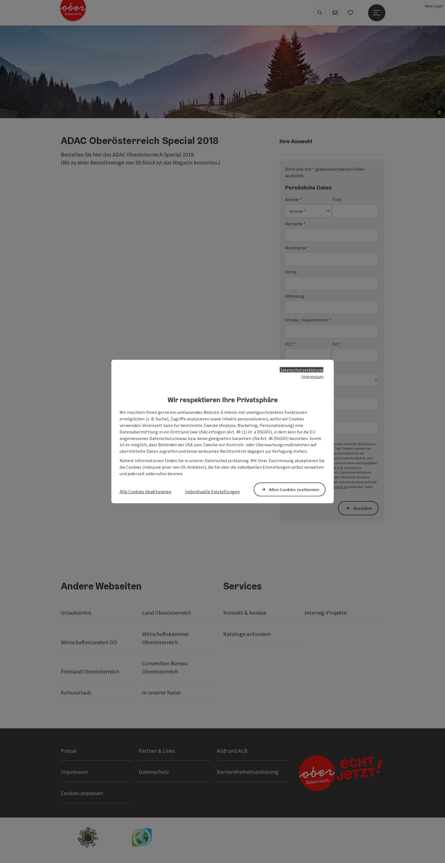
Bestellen (362, 508)
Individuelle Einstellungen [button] (212, 491)
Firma (290, 272)
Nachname (297, 248)
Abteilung (294, 296)
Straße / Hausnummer (308, 320)
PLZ (290, 344)
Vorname (295, 224)
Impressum (312, 376)
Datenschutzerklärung (301, 370)
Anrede (293, 200)
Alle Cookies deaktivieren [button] (145, 491)
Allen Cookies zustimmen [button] (294, 489)
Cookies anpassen (82, 793)
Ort (337, 344)
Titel (337, 199)
